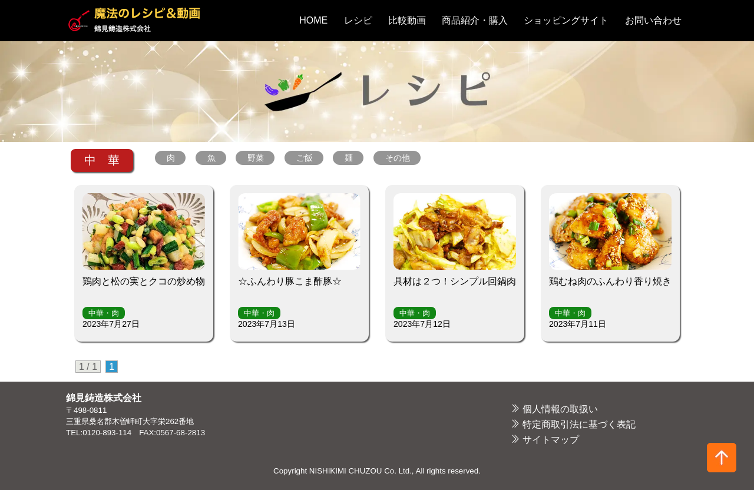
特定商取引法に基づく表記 (579, 424)
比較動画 (407, 20)
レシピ (358, 20)
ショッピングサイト (566, 20)
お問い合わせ (653, 20)
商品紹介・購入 (475, 20)
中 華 (102, 160)
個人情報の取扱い (560, 409)
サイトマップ (550, 440)
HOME (313, 20)
